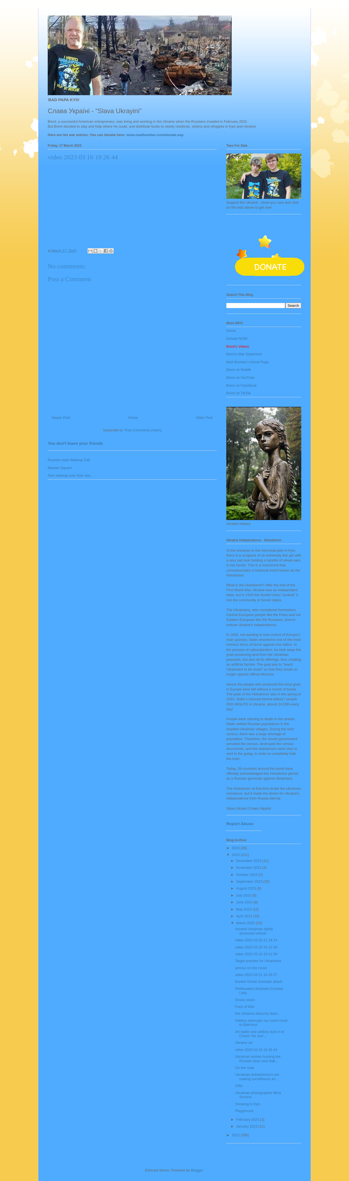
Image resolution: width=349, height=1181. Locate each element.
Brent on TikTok (238, 393)
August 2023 (246, 888)
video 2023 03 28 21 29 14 (256, 940)
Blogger (197, 1170)
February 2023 (248, 1119)
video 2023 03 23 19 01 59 (256, 954)
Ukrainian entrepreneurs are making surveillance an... (257, 1076)
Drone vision (245, 1000)
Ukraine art (243, 1043)
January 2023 (247, 1126)
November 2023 (249, 868)
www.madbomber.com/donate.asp (155, 135)
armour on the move (251, 968)
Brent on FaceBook (241, 385)
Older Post (204, 418)
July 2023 (244, 895)
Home (133, 418)
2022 (236, 1135)
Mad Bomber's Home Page (247, 362)
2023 (236, 855)
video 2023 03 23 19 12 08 (256, 947)
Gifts (238, 1086)
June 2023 (245, 902)
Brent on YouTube (240, 377)
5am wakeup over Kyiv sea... (70, 475)
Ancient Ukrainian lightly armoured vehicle (254, 931)
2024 (236, 848)
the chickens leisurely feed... (257, 1013)
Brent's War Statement (244, 354)
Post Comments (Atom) (143, 430)
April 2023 (244, 916)
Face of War (244, 1007)
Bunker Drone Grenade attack (258, 981)
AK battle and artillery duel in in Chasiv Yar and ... (259, 1034)
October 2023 (247, 875)
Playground (244, 1111)
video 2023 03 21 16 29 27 (256, 975)
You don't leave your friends (75, 443)
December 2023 (249, 861)
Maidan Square (60, 468)
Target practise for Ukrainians (258, 961)
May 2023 (244, 909)
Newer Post (61, 418)
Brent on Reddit (238, 370)
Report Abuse (239, 823)
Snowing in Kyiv (247, 1104)
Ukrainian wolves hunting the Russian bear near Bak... (257, 1058)
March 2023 (246, 923)
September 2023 (249, 881)
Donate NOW (236, 338)
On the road (244, 1068)
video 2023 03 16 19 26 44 (256, 1050)
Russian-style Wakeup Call (69, 460)
